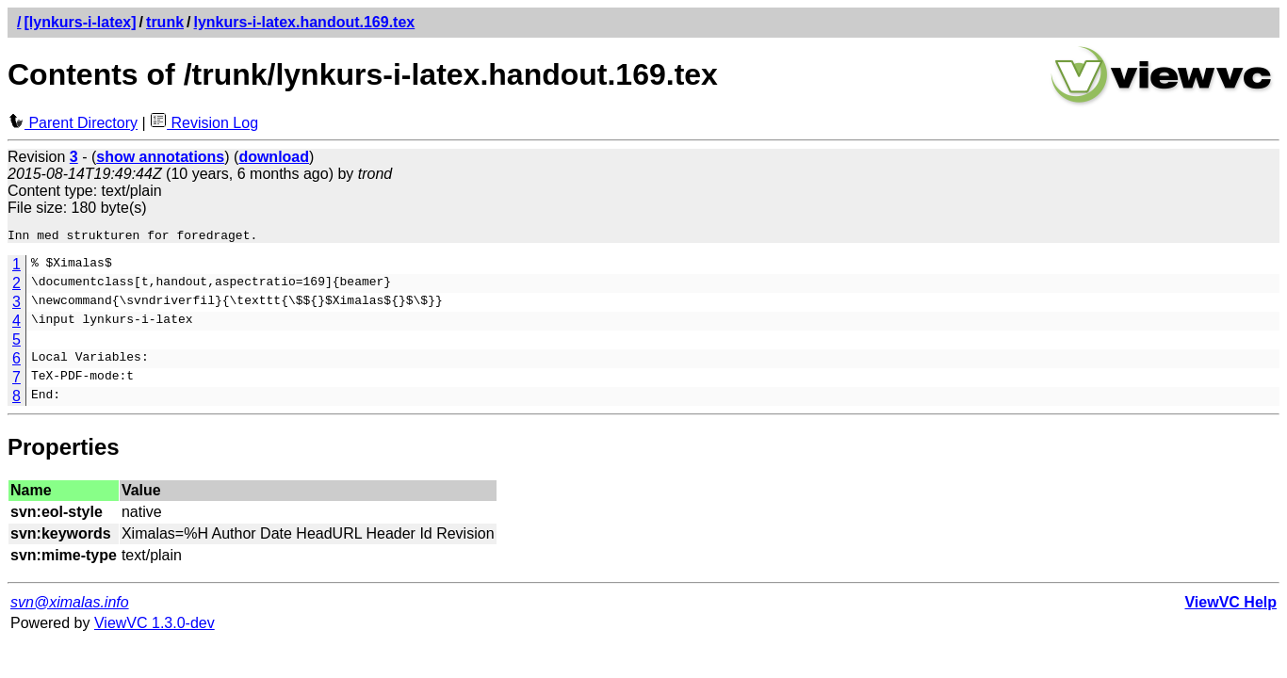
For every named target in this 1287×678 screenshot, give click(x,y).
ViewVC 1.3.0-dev (154, 626)
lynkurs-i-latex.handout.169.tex (304, 22)
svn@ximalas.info (69, 605)
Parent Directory (73, 123)
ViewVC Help (1230, 605)
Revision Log (204, 123)
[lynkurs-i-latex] (80, 22)
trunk (165, 22)
